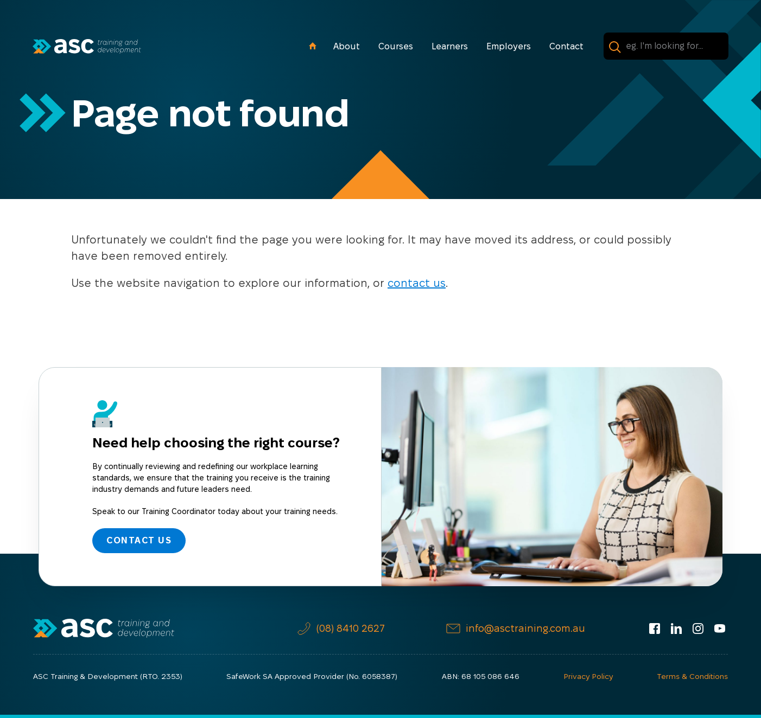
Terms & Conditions (692, 676)
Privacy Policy (588, 676)
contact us (417, 283)
